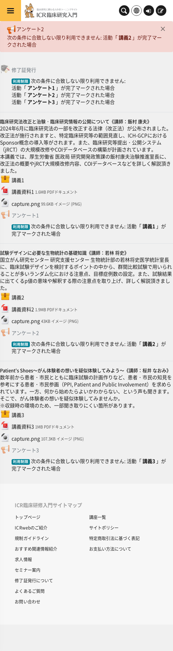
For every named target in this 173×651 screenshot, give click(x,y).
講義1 (148, 226)
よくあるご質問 (30, 591)
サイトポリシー (104, 528)
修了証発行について (34, 580)
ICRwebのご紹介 (31, 528)
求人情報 (23, 559)
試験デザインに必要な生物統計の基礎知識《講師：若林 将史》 (64, 252)
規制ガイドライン (32, 538)
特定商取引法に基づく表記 (114, 538)
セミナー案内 (27, 570)
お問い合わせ (27, 602)
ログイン (148, 11)
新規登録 (161, 11)
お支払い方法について (110, 549)
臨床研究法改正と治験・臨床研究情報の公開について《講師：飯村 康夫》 (76, 121)
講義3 (148, 460)
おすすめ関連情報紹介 (36, 549)
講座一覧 (97, 517)
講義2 (125, 37)
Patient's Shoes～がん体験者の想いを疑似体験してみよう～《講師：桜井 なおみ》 (85, 370)
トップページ (27, 517)
